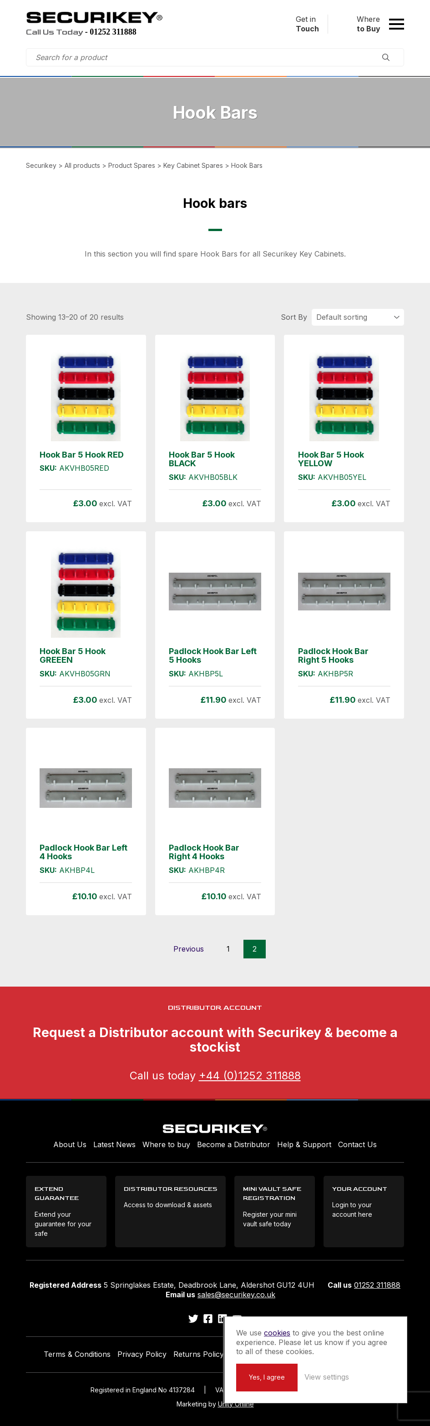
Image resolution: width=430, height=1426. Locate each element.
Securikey (94, 17)
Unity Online (236, 1404)
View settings (326, 1376)
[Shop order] (358, 317)
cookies (277, 1332)
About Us (69, 1144)
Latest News (114, 1144)
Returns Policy (198, 1354)
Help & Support (304, 1144)
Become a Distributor (233, 1144)
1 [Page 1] (228, 948)
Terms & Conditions (77, 1354)
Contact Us (357, 1144)
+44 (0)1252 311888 (250, 1075)
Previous (188, 948)
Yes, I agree (267, 1377)
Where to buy (166, 1144)
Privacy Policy (142, 1354)
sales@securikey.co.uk (236, 1294)
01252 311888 (377, 1285)
